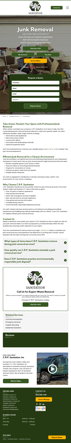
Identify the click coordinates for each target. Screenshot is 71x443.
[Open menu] (67, 7)
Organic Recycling (12, 325)
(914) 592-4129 (41, 395)
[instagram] (40, 404)
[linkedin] (43, 404)
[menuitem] (5, 439)
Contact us (44, 230)
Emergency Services (13, 322)
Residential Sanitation (13, 328)
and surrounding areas (10, 409)
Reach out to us (49, 149)
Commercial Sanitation (14, 319)
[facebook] (37, 404)
